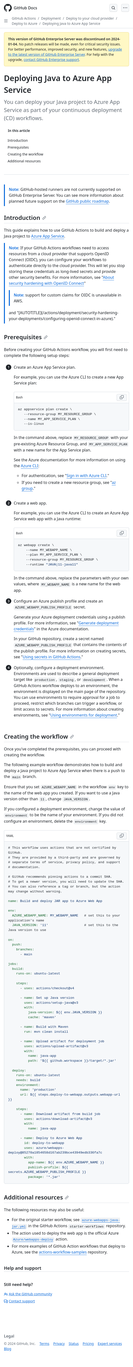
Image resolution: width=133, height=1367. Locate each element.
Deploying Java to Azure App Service (71, 23)
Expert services (110, 1343)
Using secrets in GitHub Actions (51, 657)
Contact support (19, 1301)
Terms (44, 1343)
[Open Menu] (125, 8)
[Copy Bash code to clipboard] (122, 397)
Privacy (59, 1343)
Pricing (88, 1343)
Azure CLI (29, 465)
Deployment (51, 18)
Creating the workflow (39, 736)
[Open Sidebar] (6, 21)
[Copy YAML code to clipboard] (122, 835)
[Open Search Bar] (113, 8)
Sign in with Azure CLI (86, 475)
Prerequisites (26, 337)
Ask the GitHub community (28, 1294)
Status (74, 1343)
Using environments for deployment (83, 715)
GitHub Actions (24, 18)
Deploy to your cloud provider (90, 18)
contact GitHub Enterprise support (51, 59)
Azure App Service (47, 236)
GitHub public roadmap (87, 201)
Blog (7, 1348)
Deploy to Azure (24, 23)
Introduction (25, 217)
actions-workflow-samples (63, 1252)
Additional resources (36, 1197)
